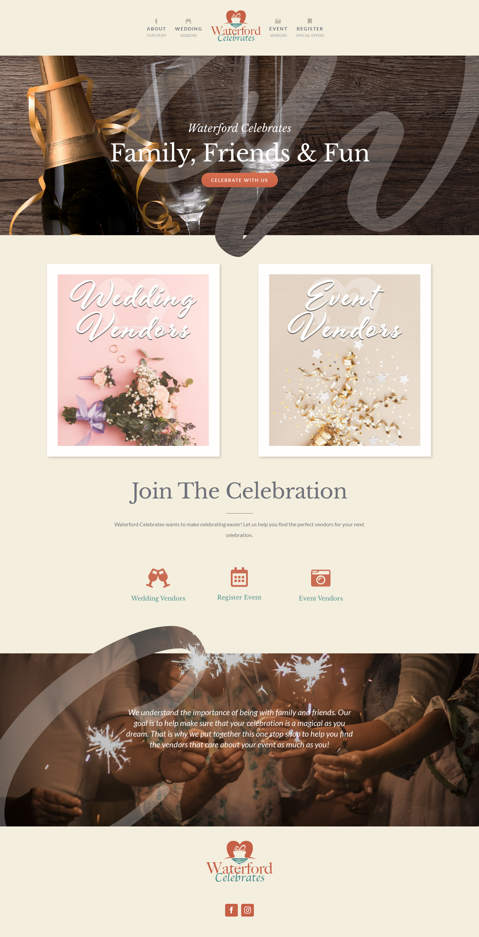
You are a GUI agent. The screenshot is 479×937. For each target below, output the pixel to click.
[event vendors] (341, 277)
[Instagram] (247, 910)
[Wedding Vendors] (130, 277)
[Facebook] (231, 910)
